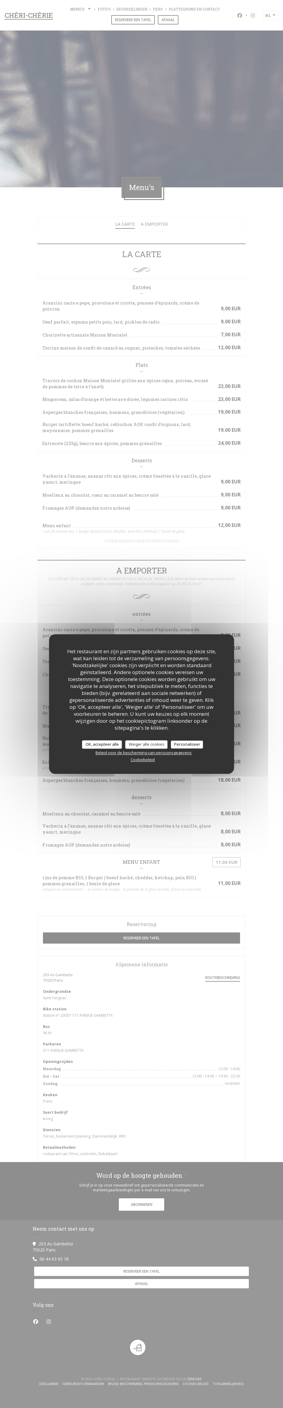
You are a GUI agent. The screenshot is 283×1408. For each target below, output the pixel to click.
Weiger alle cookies (146, 744)
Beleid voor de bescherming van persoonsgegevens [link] (144, 752)
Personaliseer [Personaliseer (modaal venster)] (187, 744)
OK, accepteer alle (102, 744)
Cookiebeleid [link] (143, 759)
